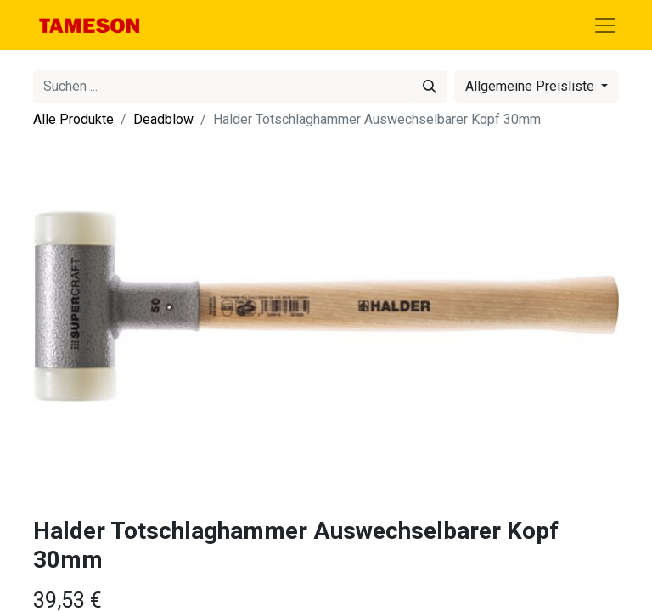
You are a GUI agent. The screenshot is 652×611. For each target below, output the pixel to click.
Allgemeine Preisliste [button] (531, 86)
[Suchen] (429, 86)
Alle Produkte (73, 119)
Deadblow (163, 119)
